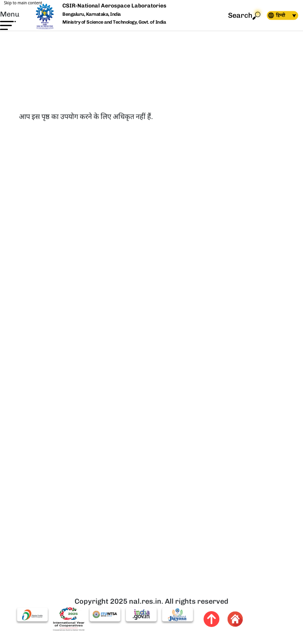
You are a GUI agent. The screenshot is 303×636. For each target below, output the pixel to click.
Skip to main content (23, 3)
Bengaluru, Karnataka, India (91, 14)
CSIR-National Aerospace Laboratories (114, 5)
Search (244, 15)
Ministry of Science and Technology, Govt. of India (114, 22)
